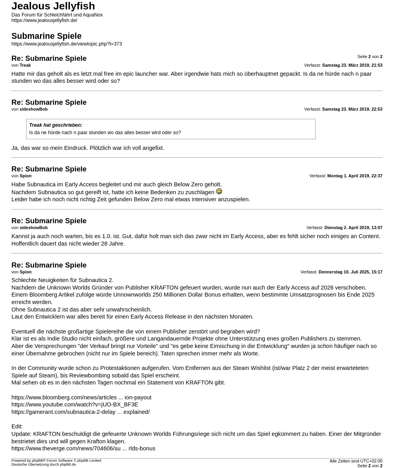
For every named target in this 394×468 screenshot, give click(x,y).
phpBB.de (68, 464)
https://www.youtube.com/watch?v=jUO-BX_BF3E (74, 404)
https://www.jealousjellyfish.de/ (44, 20)
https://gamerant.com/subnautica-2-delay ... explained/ (80, 412)
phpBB (37, 461)
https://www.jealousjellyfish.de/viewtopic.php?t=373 (66, 44)
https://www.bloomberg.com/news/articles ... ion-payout (81, 397)
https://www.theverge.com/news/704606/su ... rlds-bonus (83, 448)
